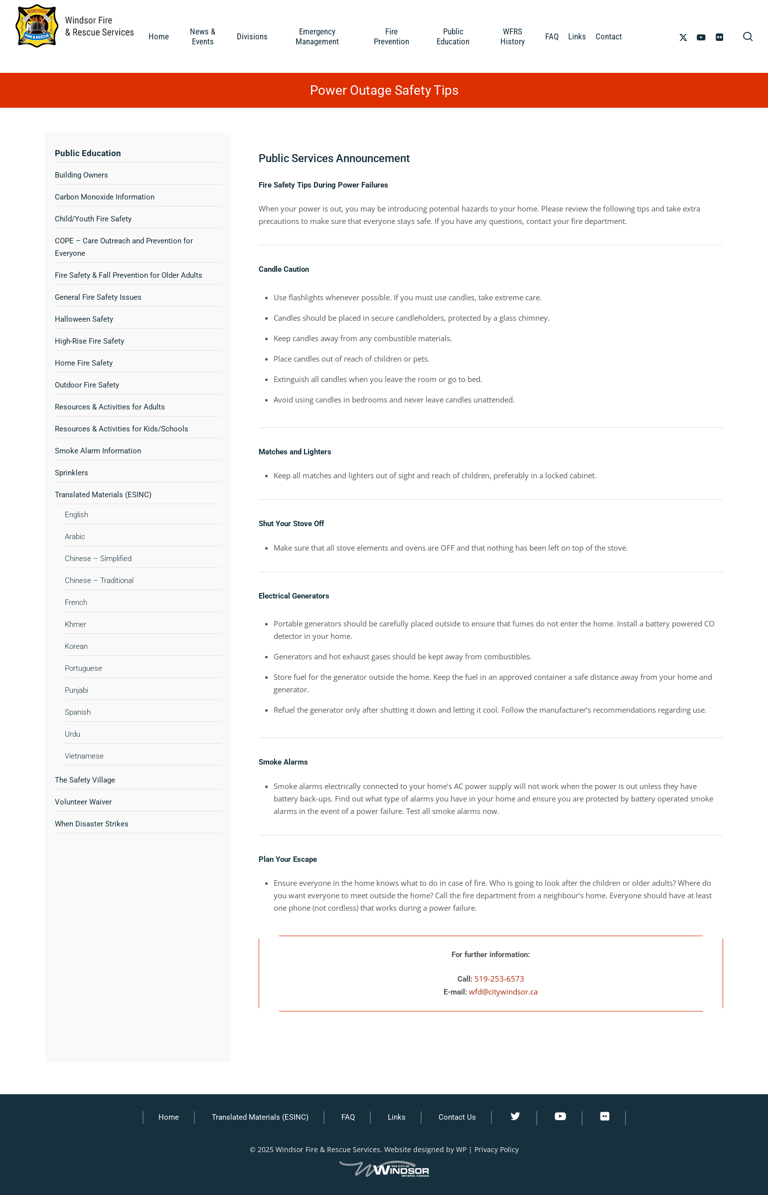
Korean (76, 646)
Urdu (72, 734)
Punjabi (76, 690)
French (76, 602)
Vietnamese (84, 756)
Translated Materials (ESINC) (103, 494)
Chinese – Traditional (99, 580)
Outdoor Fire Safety (87, 385)
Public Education (88, 153)
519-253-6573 (499, 979)
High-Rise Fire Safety (89, 341)
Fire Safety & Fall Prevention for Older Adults (128, 275)
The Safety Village (85, 780)
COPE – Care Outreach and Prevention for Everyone (124, 247)
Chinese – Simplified (98, 558)
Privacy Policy (496, 1149)
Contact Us (457, 1117)
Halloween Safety (84, 319)
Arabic (75, 536)
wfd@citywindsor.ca (503, 991)
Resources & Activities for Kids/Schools (121, 428)
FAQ (348, 1117)
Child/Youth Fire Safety (93, 218)
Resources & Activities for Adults (110, 406)
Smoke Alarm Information (98, 450)
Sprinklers (71, 472)
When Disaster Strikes (92, 823)
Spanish (78, 712)
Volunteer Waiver (83, 801)
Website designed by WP (425, 1149)
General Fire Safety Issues (98, 297)
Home (168, 1117)
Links (397, 1117)
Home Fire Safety (84, 363)
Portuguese (83, 668)
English (76, 514)
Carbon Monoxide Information (104, 197)
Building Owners (81, 175)
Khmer (75, 624)
